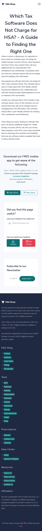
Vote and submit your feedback (18, 237)
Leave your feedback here (20, 219)
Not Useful (29, 243)
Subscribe (27, 278)
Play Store (29, 192)
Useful (13, 243)
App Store (12, 192)
